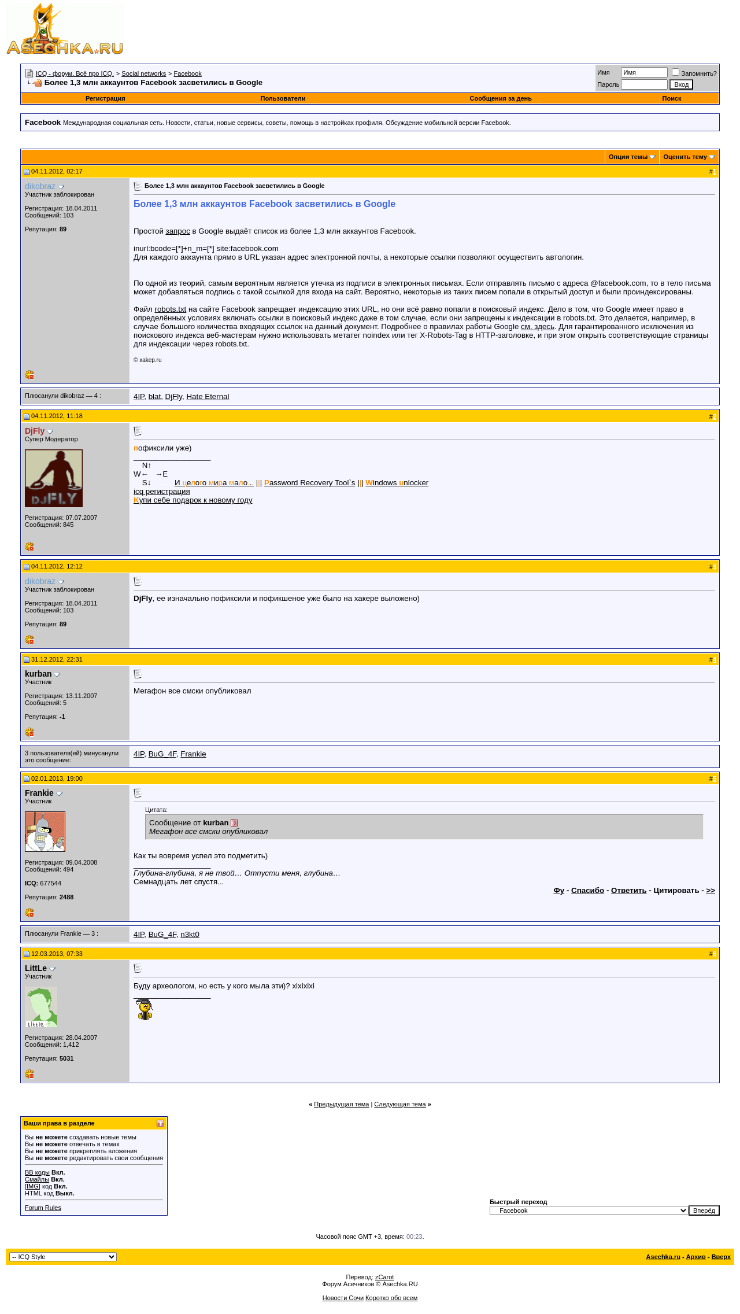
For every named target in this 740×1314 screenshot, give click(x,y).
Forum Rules (43, 1207)
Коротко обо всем (391, 1297)
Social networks (143, 73)
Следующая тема (400, 1104)
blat (155, 396)
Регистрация (105, 98)
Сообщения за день (500, 98)
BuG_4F (162, 754)
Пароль (608, 84)
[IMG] (32, 1186)
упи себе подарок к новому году (193, 500)
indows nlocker (396, 482)
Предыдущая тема (341, 1104)
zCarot (384, 1277)
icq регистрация (162, 491)
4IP (139, 396)
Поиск (672, 98)
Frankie (193, 754)
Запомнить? (694, 73)
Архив (696, 1256)
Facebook (188, 73)
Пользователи (283, 98)
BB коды (37, 1172)
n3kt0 (189, 934)
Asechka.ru (663, 1256)
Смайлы (37, 1179)
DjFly (173, 396)
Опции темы (628, 156)
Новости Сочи (343, 1297)
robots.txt (170, 309)
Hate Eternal (207, 396)
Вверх (721, 1256)
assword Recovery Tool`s (310, 482)
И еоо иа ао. (214, 482)
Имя (603, 72)
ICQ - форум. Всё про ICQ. (75, 73)
